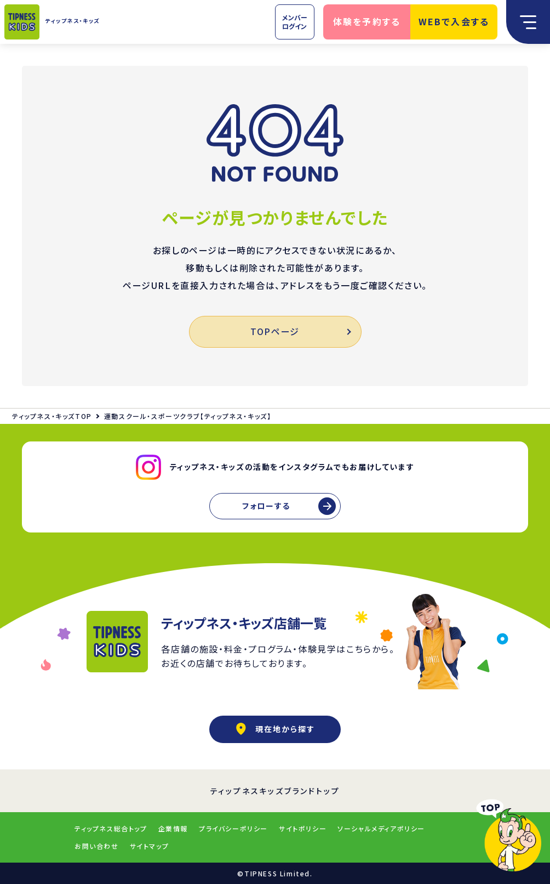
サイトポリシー (302, 828)
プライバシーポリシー (233, 828)
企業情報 (173, 828)
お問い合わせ (97, 846)
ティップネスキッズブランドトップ (275, 790)
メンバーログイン (294, 22)
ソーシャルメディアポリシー (381, 828)
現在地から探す (275, 729)
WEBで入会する (454, 21)
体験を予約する (367, 21)
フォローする (266, 505)
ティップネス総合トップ (111, 828)
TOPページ (300, 331)
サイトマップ (149, 846)
